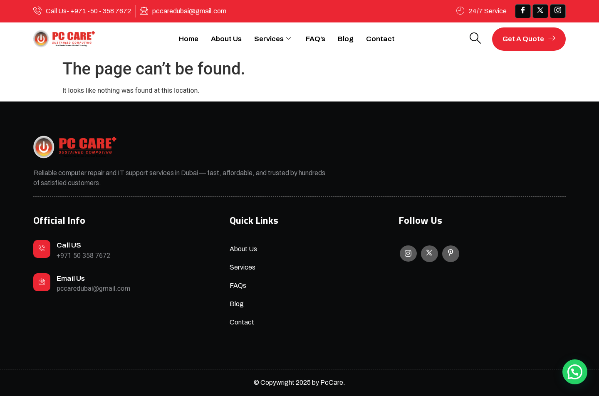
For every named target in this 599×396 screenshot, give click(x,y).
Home (188, 39)
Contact (380, 39)
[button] (574, 371)
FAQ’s (315, 39)
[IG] (558, 11)
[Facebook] (523, 11)
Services (272, 39)
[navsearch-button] (475, 39)
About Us (226, 39)
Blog (346, 39)
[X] (429, 253)
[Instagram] (408, 253)
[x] (540, 11)
